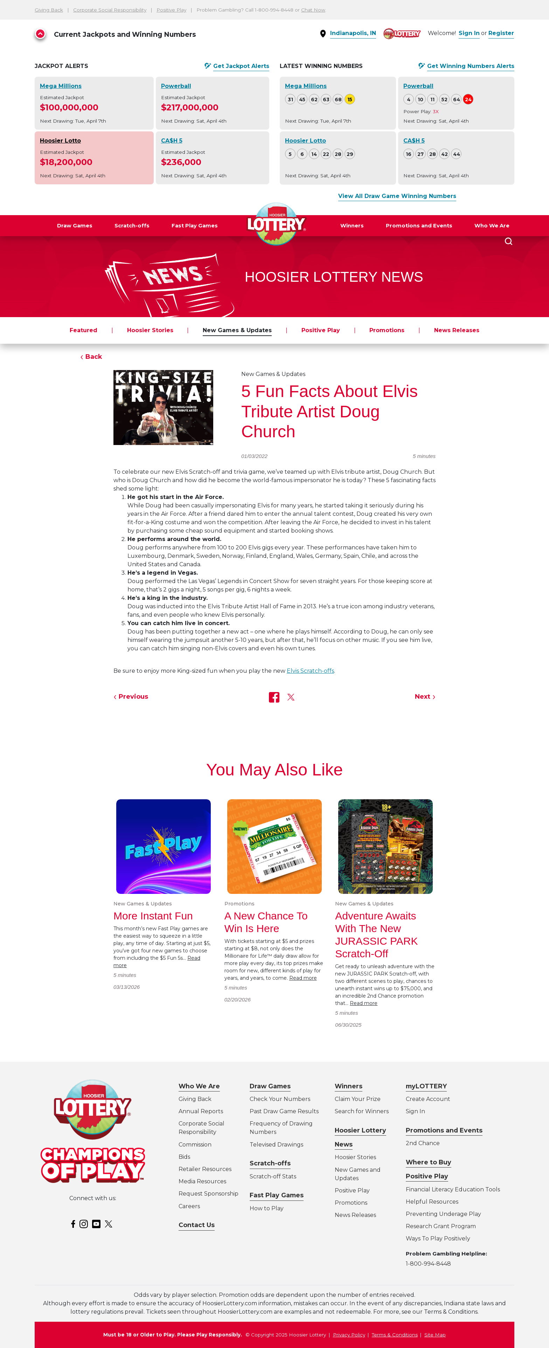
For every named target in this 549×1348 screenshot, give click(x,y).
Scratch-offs (132, 226)
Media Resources (202, 1181)
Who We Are (491, 226)
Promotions (386, 330)
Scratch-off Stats (273, 1176)
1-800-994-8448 (428, 1263)
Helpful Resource (431, 1201)
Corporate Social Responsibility (109, 10)
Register (501, 33)
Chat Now (313, 10)
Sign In (469, 33)
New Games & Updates (237, 330)
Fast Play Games (195, 226)
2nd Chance (423, 1143)
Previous (133, 696)
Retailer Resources (205, 1169)
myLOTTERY (426, 1086)
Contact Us (197, 1225)
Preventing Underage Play (443, 1214)
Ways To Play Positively (438, 1238)
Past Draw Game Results (284, 1111)
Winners (352, 226)
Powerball (176, 86)
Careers (189, 1206)
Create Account (428, 1099)
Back (93, 357)
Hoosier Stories (150, 330)
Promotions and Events (419, 226)
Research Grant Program (441, 1226)
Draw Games (74, 226)
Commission (195, 1144)
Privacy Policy (349, 1334)
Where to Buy (428, 1162)
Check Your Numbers (280, 1099)
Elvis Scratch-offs (310, 671)
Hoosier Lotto (60, 140)
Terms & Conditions (395, 1334)
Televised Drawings (276, 1144)
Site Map (435, 1334)
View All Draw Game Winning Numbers (397, 196)
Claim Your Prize (358, 1099)
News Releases (456, 330)
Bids (184, 1157)
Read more (303, 978)
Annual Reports (201, 1111)
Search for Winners (362, 1111)
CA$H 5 (171, 140)
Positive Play (171, 10)
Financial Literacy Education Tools (453, 1189)
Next (422, 696)
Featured (83, 330)
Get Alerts (241, 66)
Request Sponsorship (208, 1193)
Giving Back (49, 10)
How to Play (267, 1208)
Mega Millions (61, 86)
